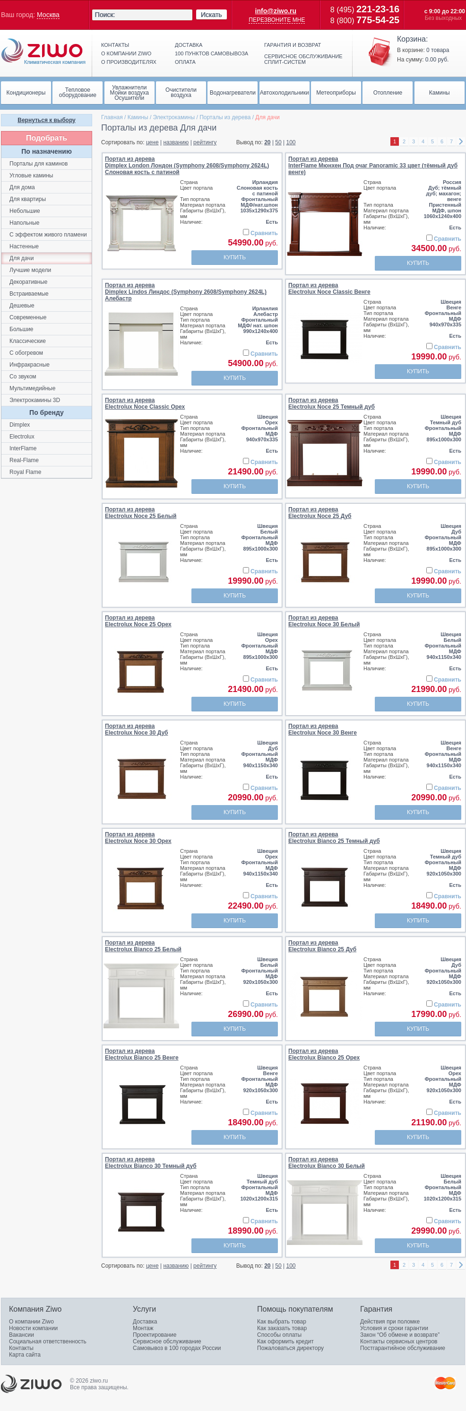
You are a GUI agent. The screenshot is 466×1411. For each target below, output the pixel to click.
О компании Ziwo (31, 1321)
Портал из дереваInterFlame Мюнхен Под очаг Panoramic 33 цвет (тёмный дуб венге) (372, 165)
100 (291, 142)
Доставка (188, 45)
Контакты (115, 45)
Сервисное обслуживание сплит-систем (303, 59)
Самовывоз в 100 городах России (177, 1348)
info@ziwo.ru (276, 11)
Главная (112, 117)
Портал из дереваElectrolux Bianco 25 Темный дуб (334, 837)
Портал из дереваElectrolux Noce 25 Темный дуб (331, 403)
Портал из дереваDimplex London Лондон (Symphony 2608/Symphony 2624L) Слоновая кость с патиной (187, 165)
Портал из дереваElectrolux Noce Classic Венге (329, 288)
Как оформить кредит (285, 1341)
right (461, 141)
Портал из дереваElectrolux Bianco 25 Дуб (322, 946)
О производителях (128, 62)
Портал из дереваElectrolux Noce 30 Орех (138, 837)
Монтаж (143, 1328)
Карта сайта (25, 1354)
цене (152, 142)
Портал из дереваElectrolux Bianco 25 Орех (324, 1054)
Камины (138, 117)
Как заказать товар (282, 1328)
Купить (235, 257)
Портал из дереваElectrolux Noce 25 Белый (140, 512)
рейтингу (204, 142)
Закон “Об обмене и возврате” (400, 1335)
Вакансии (21, 1335)
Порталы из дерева (224, 117)
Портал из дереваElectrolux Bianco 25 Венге (142, 1054)
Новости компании (33, 1328)
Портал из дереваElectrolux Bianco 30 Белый (326, 1162)
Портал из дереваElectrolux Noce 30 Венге (322, 729)
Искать (211, 14)
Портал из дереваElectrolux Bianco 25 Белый (143, 946)
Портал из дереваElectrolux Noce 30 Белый (324, 621)
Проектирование (155, 1335)
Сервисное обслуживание (167, 1341)
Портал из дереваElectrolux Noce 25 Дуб (320, 512)
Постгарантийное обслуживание (402, 1348)
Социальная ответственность (47, 1341)
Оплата (185, 62)
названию (176, 142)
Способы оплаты (279, 1335)
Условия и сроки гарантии (394, 1328)
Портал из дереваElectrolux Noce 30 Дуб (136, 729)
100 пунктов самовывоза (211, 53)
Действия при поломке (390, 1321)
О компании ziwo (126, 53)
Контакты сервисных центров (398, 1341)
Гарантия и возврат (292, 45)
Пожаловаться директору (290, 1348)
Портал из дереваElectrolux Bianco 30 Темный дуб (151, 1162)
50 (278, 142)
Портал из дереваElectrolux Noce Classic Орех (145, 403)
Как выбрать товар (281, 1321)
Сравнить (264, 233)
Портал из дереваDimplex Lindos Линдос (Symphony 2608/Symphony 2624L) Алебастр (186, 292)
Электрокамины (174, 117)
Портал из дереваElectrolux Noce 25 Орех (138, 621)
